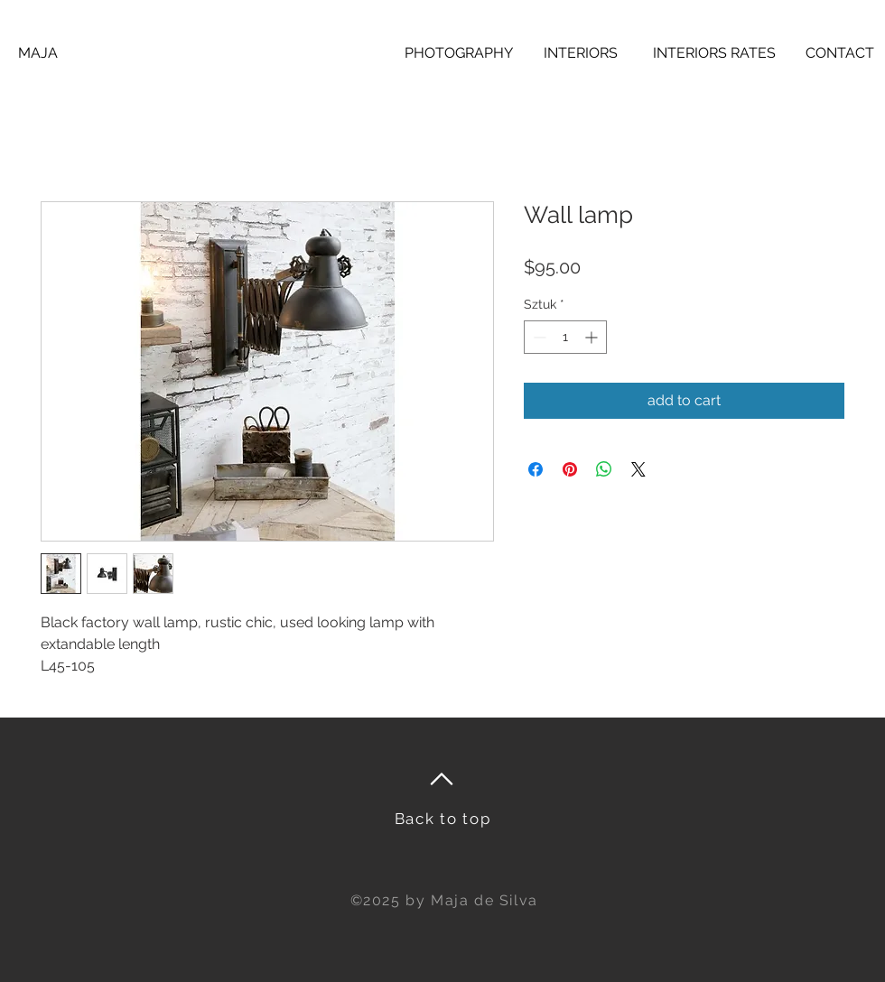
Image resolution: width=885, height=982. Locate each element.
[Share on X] (638, 469)
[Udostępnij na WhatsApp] (604, 469)
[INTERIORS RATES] (714, 53)
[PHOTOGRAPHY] (458, 53)
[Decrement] (537, 337)
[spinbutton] (565, 337)
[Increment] (593, 337)
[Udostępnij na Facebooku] (535, 469)
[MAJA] (38, 53)
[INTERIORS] (581, 53)
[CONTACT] (840, 53)
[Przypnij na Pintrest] (570, 469)
